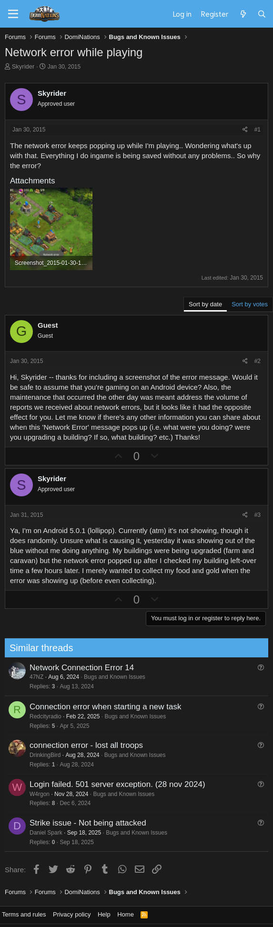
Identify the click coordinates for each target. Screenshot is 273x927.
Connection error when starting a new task (102, 706)
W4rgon (37, 794)
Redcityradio (43, 716)
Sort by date (205, 304)
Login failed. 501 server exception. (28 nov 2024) (114, 784)
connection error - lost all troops (83, 745)
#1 (257, 129)
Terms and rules (24, 914)
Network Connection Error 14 (79, 667)
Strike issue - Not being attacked (85, 822)
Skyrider (23, 66)
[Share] (245, 129)
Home (125, 914)
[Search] (262, 14)
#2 (257, 361)
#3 (257, 515)
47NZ (33, 677)
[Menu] (13, 14)
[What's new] (242, 14)
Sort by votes (250, 304)
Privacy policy (72, 914)
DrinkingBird (42, 755)
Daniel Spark (43, 832)
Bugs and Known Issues (112, 677)
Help (104, 914)
